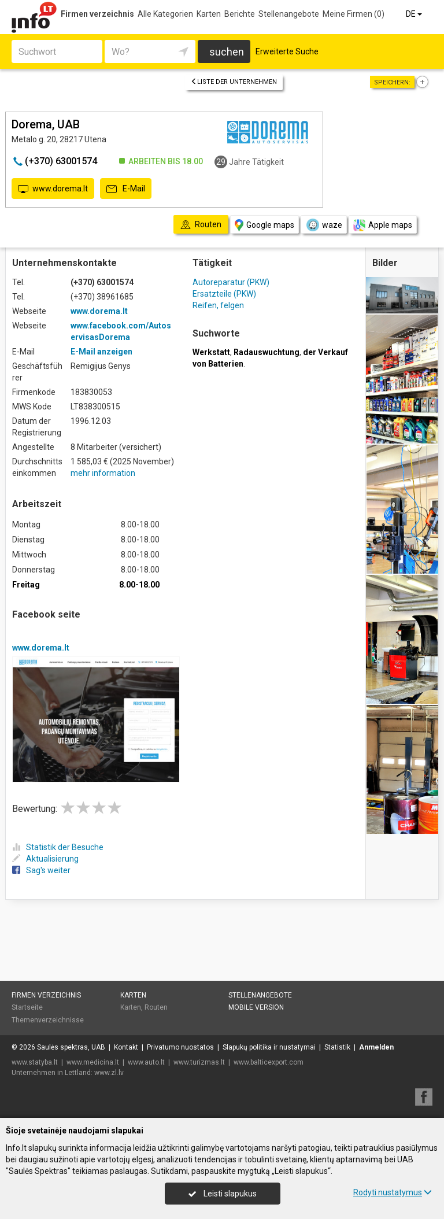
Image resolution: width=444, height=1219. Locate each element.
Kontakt (126, 1047)
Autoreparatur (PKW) (231, 282)
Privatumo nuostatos (180, 1047)
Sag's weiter (41, 870)
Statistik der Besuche (57, 847)
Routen (156, 1007)
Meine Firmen (353, 14)
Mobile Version (256, 1007)
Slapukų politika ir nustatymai (269, 1047)
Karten (209, 14)
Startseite (27, 1007)
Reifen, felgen (218, 305)
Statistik (337, 1047)
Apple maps (382, 225)
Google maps (264, 225)
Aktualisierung (45, 858)
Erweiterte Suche (287, 51)
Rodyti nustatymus (392, 1192)
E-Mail (125, 189)
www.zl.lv (109, 1073)
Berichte (239, 14)
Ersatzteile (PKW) (224, 293)
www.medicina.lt (92, 1062)
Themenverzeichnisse (48, 1020)
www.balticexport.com (269, 1062)
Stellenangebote (288, 14)
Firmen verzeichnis (97, 14)
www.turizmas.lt (199, 1062)
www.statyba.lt (35, 1062)
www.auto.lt (146, 1062)
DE (415, 14)
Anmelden (376, 1047)
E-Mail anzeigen (101, 351)
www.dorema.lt (53, 189)
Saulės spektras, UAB (71, 1047)
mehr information (103, 473)
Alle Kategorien (165, 14)
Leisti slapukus (222, 1193)
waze (323, 224)
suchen (226, 52)
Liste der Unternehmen (234, 82)
